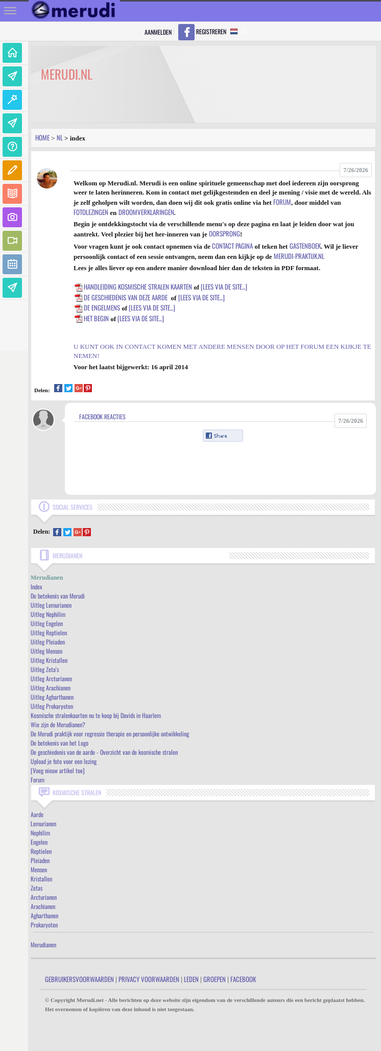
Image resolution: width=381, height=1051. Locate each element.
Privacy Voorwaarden (148, 979)
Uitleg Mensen (46, 651)
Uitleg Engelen (47, 623)
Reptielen (41, 851)
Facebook (243, 979)
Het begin (91, 318)
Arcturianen (44, 897)
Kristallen (41, 878)
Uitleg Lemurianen (51, 605)
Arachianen (43, 906)
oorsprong (224, 233)
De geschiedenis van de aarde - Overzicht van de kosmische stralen (104, 752)
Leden (191, 979)
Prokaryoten (44, 924)
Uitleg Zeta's (45, 669)
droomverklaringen (146, 212)
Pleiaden (40, 860)
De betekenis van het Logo (59, 742)
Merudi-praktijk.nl (299, 256)
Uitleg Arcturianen (51, 678)
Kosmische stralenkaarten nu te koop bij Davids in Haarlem (96, 715)
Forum (37, 779)
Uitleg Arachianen (50, 687)
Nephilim (40, 832)
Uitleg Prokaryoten (52, 706)
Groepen (214, 979)
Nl (60, 137)
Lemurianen (43, 823)
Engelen (39, 842)
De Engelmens (97, 307)
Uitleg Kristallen (49, 660)
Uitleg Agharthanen (52, 696)
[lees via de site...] (224, 286)
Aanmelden (158, 32)
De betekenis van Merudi (58, 595)
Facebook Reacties (102, 416)
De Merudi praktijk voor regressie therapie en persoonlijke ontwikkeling (110, 733)
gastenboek (305, 246)
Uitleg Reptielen (49, 632)
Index (36, 586)
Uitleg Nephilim (48, 614)
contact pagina (232, 246)
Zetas (36, 887)
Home (42, 137)
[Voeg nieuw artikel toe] (58, 770)
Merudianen (43, 944)
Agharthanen (44, 915)
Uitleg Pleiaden (48, 641)
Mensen (39, 869)
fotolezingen (91, 212)
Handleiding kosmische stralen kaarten (133, 286)
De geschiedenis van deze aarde (121, 297)
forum (282, 202)
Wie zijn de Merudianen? (58, 724)
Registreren (211, 31)
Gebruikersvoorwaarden (79, 979)
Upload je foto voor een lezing (64, 761)
